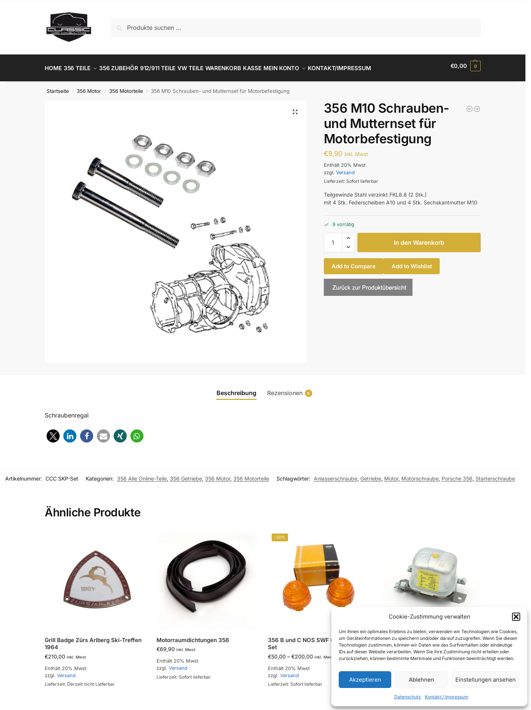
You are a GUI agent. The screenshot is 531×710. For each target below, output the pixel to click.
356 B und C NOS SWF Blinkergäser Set (316, 639)
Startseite (58, 87)
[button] (516, 616)
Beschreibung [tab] (236, 388)
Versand (345, 168)
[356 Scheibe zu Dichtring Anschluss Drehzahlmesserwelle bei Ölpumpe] (469, 105)
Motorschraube (420, 474)
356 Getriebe (186, 474)
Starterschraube (495, 474)
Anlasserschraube (335, 474)
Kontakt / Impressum (446, 697)
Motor (391, 474)
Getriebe (370, 474)
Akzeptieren (365, 679)
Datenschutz (407, 697)
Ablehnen (421, 679)
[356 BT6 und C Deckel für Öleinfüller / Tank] (477, 105)
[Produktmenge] (333, 238)
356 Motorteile (126, 87)
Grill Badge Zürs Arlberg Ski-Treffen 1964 (93, 639)
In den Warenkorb (419, 238)
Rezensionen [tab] (289, 389)
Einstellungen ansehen (485, 679)
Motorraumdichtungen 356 (193, 635)
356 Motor (89, 87)
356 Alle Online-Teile (142, 474)
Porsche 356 (457, 474)
